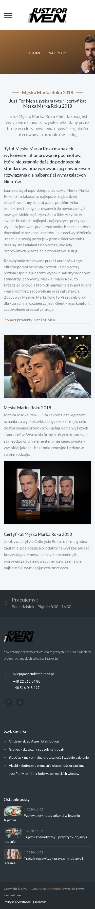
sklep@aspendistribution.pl (33, 674)
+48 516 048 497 (26, 688)
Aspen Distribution (49, 889)
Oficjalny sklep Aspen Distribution (34, 741)
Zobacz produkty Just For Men (29, 320)
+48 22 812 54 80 (26, 681)
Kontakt (40, 902)
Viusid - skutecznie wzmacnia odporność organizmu (47, 765)
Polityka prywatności (17, 902)
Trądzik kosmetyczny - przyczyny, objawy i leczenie (45, 839)
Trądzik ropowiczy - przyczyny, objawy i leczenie (43, 860)
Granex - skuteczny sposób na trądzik (37, 749)
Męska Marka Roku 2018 (27, 407)
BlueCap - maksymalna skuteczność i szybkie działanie (49, 757)
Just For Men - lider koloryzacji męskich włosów (44, 774)
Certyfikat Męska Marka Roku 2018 (38, 534)
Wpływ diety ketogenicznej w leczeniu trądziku (42, 818)
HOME (35, 53)
